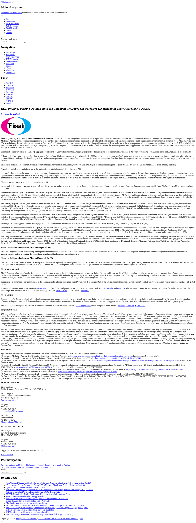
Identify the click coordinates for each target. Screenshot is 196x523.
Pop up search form (9, 39)
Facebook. (121, 288)
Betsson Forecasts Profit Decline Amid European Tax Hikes (30, 510)
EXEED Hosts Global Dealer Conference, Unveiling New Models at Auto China (38, 494)
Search (3, 470)
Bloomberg (10, 87)
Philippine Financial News (11, 13)
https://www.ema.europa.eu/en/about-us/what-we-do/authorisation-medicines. (101, 356)
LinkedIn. (85, 291)
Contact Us (10, 73)
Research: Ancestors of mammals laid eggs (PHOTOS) (28, 501)
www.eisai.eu (61, 291)
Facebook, (122, 305)
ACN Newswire (12, 24)
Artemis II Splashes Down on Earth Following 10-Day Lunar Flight (33, 492)
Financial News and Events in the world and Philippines (60, 519)
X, (105, 288)
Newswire (10, 90)
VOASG (9, 101)
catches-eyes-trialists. (171, 360)
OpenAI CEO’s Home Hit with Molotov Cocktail (26, 487)
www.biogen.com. (83, 305)
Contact (9, 33)
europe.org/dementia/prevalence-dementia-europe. (97, 372)
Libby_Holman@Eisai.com (12, 422)
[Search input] (12, 41)
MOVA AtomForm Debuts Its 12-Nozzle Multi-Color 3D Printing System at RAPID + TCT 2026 (45, 505)
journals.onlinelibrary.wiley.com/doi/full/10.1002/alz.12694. (159, 369)
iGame (8, 30)
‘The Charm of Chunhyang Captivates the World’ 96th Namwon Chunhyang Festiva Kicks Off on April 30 (48, 483)
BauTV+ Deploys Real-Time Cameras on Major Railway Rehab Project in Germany (40, 514)
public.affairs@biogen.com (12, 411)
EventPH (9, 103)
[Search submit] (25, 42)
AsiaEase (10, 94)
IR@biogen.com (7, 446)
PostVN (9, 99)
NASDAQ (10, 85)
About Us (10, 70)
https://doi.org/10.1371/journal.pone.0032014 (34, 367)
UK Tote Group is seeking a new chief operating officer (28, 512)
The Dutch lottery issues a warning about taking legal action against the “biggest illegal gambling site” (47, 508)
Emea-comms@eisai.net (10, 400)
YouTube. (141, 305)
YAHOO (9, 83)
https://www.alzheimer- (67, 372)
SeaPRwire (10, 21)
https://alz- (130, 369)
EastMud (9, 92)
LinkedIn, (130, 305)
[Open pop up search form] (2, 37)
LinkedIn (109, 288)
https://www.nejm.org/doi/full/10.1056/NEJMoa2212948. (118, 358)
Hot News (10, 64)
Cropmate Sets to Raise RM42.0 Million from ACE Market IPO (26, 467)
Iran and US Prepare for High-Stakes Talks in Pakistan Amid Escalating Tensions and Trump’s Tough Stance (49, 490)
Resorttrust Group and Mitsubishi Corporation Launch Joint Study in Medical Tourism (35, 465)
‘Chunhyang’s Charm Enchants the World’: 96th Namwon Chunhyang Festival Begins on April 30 (45, 485)
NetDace (9, 96)
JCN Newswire (12, 26)
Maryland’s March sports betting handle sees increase (27, 503)
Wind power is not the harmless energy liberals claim (27, 496)
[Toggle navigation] (2, 15)
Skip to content (7, 2)
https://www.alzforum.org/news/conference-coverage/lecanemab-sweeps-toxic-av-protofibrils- (124, 360)
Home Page (10, 52)
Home (8, 19)
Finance (9, 66)
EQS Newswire (12, 28)
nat (19, 114)
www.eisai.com (44, 288)
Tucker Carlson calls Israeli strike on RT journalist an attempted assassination (37, 499)
